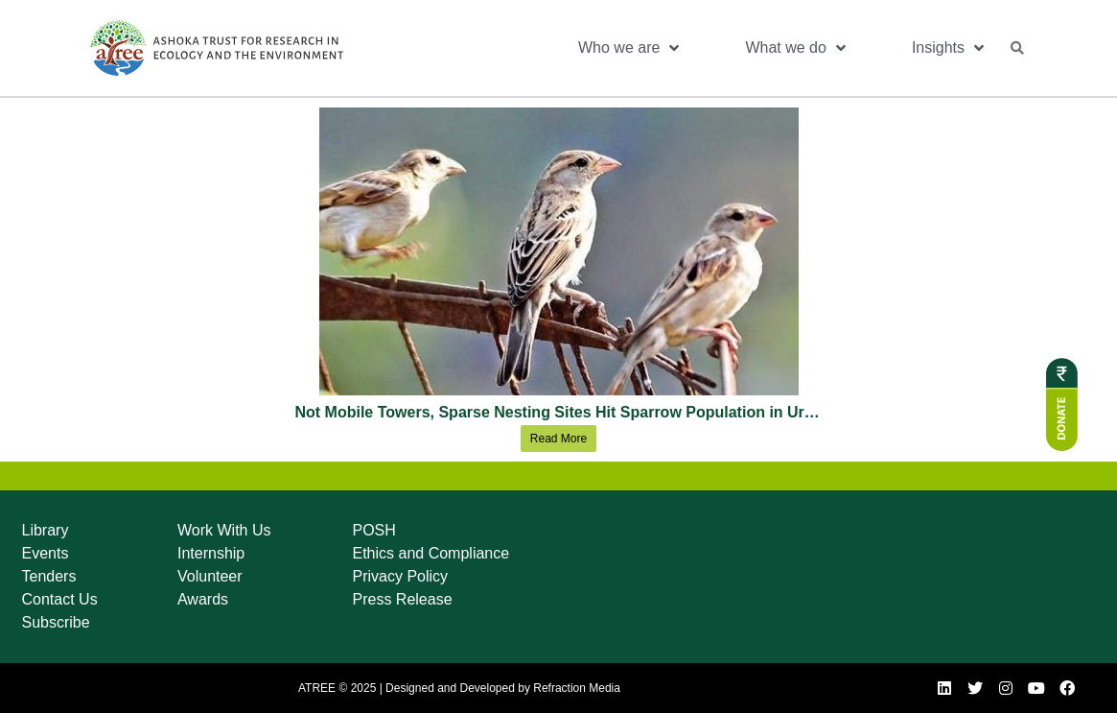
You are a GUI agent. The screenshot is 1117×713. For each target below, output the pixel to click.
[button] (1017, 48)
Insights (948, 48)
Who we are (628, 48)
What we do (795, 48)
